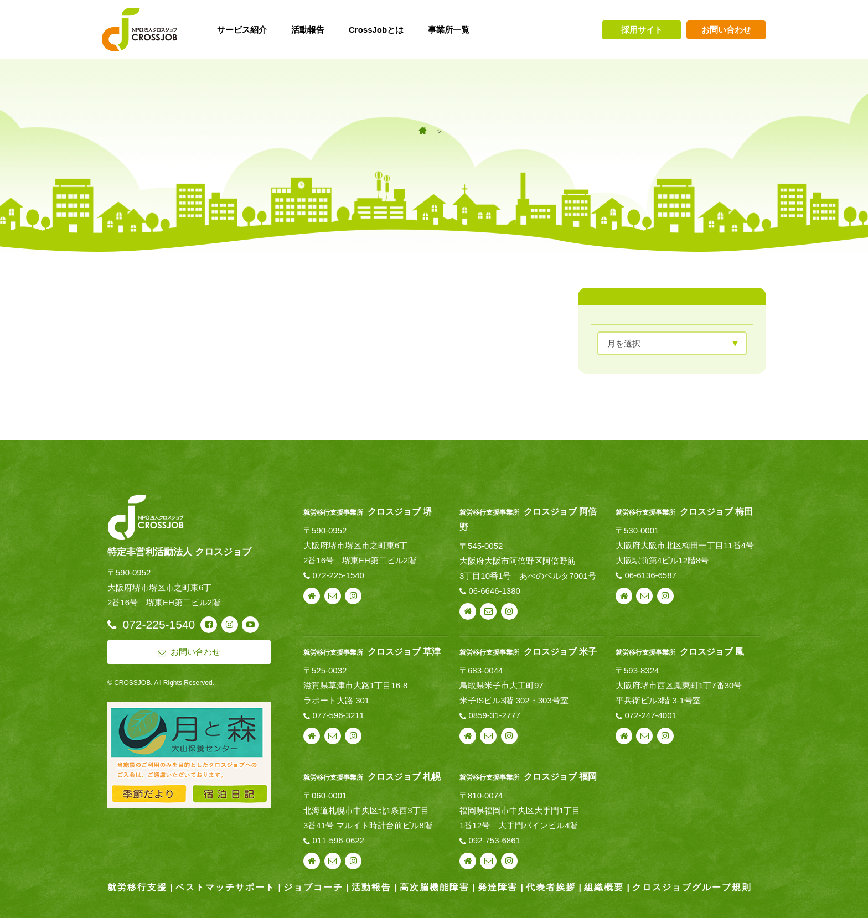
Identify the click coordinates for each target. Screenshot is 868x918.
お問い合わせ (726, 29)
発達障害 (498, 887)
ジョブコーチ (313, 887)
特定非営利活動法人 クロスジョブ (179, 552)
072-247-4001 (650, 715)
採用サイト (642, 29)
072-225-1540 (338, 575)
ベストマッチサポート (225, 887)
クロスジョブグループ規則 (692, 887)
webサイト (311, 596)
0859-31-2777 (494, 715)
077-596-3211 (338, 715)
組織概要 (604, 887)
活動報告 (371, 887)
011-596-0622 (338, 840)
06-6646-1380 (494, 590)
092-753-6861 (494, 840)
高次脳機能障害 (434, 887)
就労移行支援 (137, 887)
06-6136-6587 (650, 575)
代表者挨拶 (551, 887)
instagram (353, 596)
